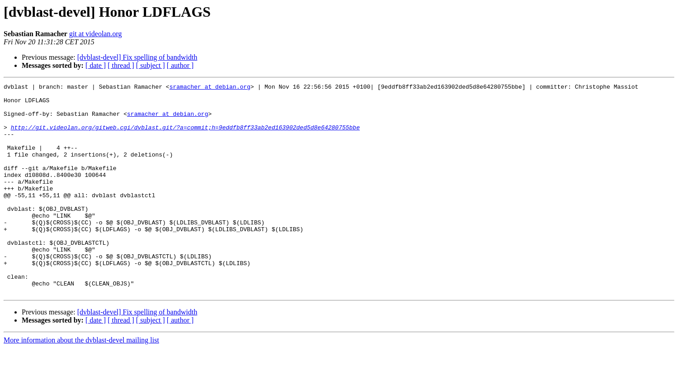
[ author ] (180, 65)
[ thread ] (121, 65)
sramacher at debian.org (210, 88)
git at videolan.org (95, 34)
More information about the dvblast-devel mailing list (81, 382)
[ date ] (95, 65)
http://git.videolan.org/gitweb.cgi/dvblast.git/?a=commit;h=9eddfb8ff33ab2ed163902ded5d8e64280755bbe (185, 137)
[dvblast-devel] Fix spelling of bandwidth (137, 57)
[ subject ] (150, 65)
